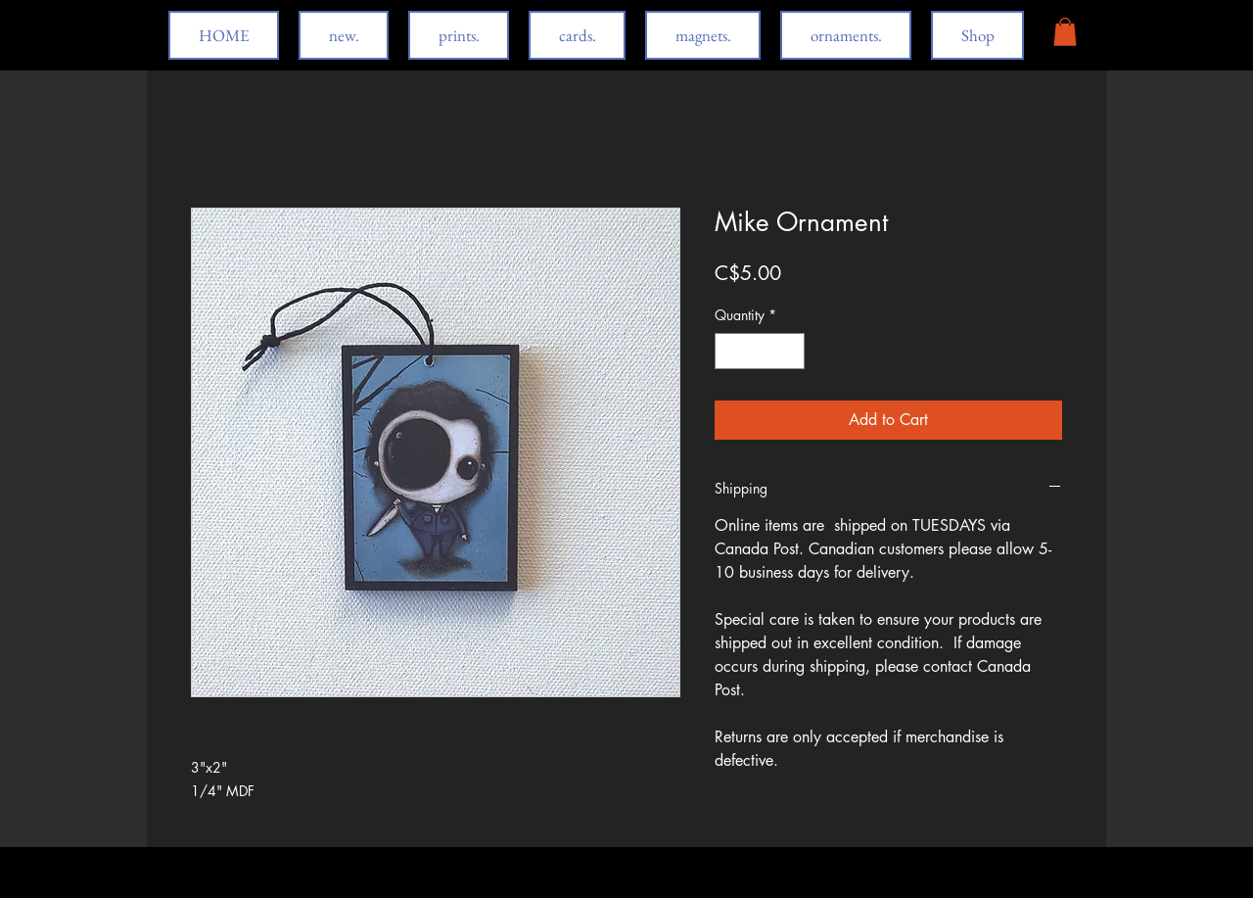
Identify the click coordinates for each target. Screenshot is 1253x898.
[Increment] (789, 351)
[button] (1065, 32)
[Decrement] (730, 351)
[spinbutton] (759, 351)
